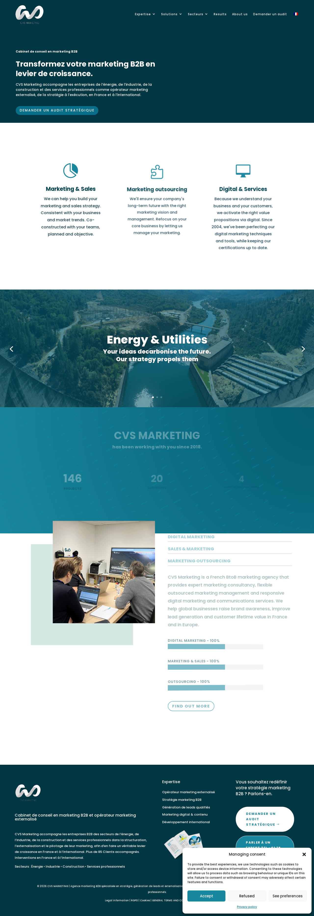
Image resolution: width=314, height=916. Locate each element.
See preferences (288, 896)
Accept (206, 896)
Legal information (117, 900)
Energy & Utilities (157, 344)
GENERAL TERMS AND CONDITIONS (174, 900)
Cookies (145, 900)
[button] (304, 854)
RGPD (134, 900)
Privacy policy (247, 907)
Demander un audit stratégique (58, 106)
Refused (247, 896)
